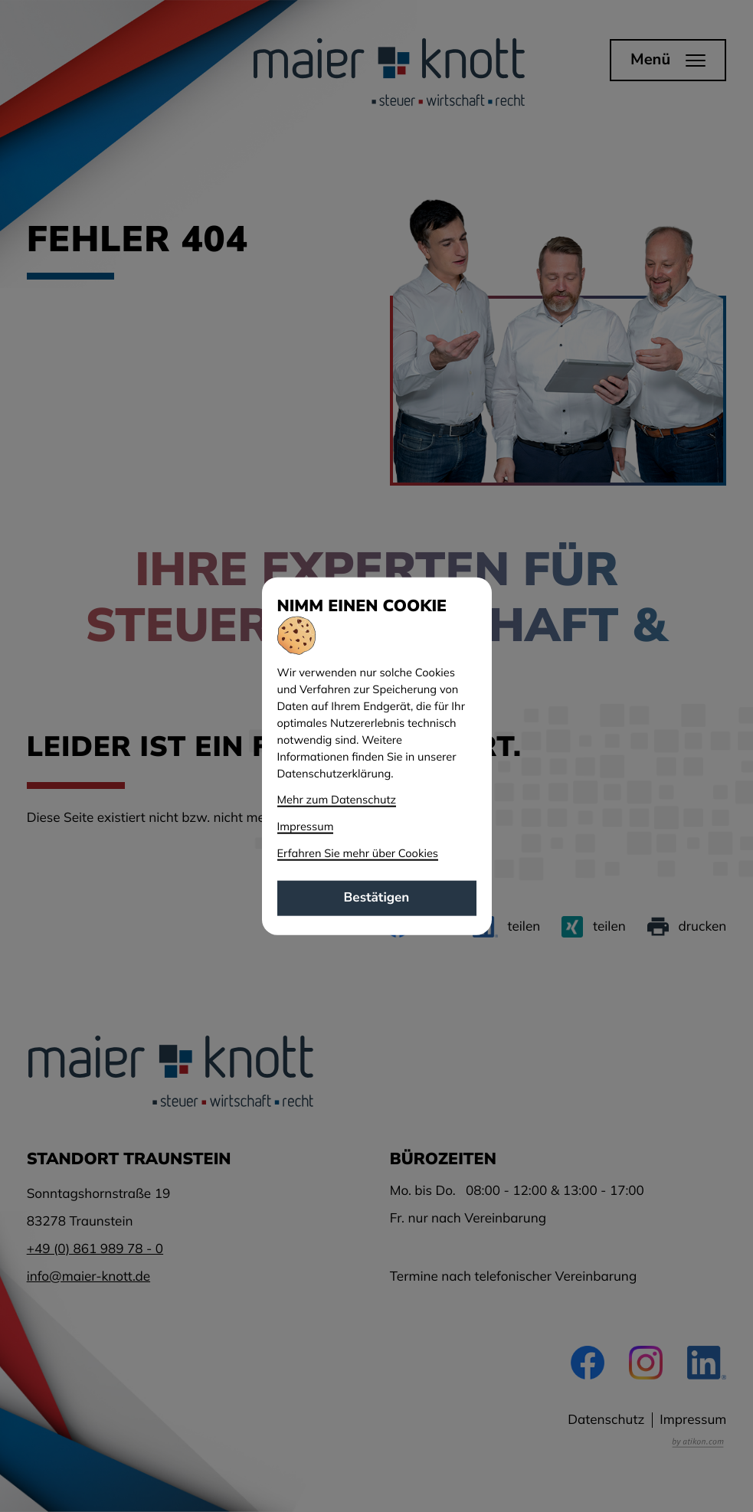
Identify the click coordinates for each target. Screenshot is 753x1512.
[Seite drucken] (687, 927)
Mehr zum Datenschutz (337, 799)
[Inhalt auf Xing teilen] (593, 927)
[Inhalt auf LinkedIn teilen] (506, 927)
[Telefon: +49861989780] (95, 1249)
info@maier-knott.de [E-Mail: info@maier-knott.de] (88, 1276)
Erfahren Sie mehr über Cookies (358, 852)
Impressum (693, 1420)
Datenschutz (606, 1420)
